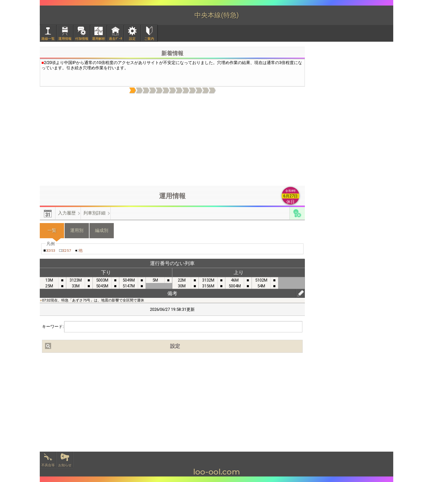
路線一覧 (48, 39)
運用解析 (98, 39)
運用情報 (65, 39)
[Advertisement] (172, 140)
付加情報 (81, 39)
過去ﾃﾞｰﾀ (115, 39)
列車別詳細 (94, 213)
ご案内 (149, 39)
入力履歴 (67, 213)
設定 (132, 39)
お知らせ (65, 465)
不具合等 (48, 465)
